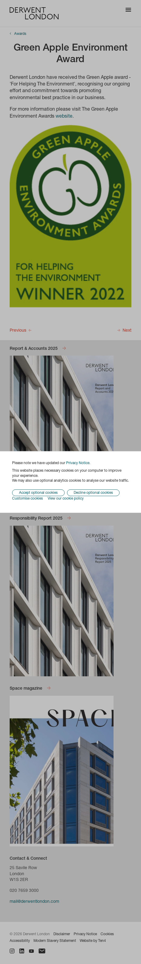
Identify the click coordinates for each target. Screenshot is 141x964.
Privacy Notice (77, 463)
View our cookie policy (66, 498)
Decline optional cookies (93, 493)
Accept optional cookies (38, 493)
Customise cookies (27, 498)
